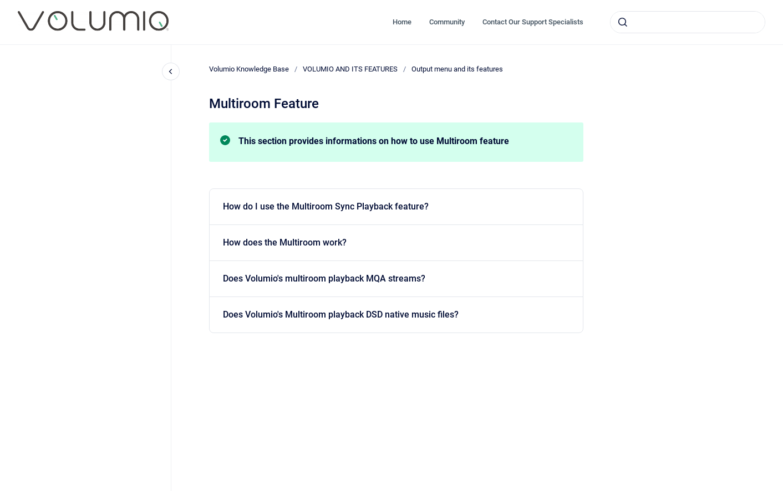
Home (402, 22)
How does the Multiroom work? (285, 242)
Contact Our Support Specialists (532, 22)
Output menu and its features (457, 69)
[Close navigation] (171, 71)
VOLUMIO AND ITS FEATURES (350, 69)
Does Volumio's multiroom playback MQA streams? (324, 278)
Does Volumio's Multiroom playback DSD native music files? (341, 314)
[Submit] (623, 22)
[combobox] (688, 22)
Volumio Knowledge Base (249, 69)
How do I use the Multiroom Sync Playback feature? (326, 206)
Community (447, 22)
